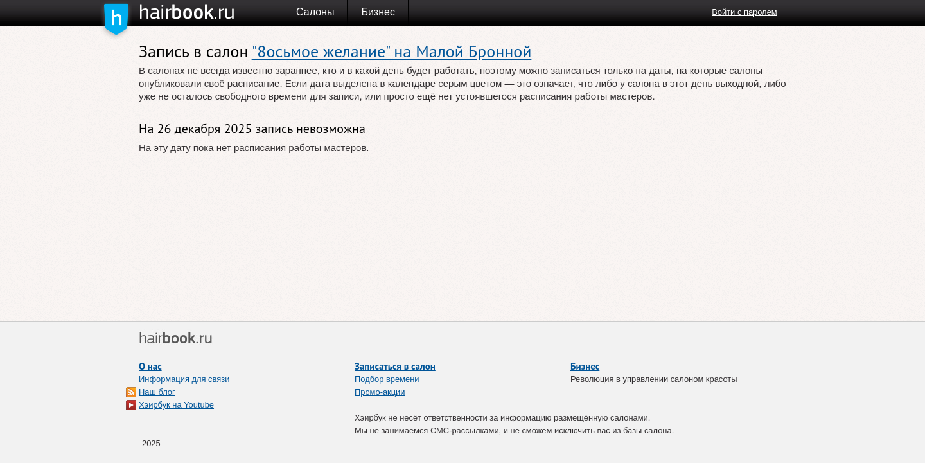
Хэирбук (211, 12)
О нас (150, 366)
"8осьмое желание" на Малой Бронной (392, 51)
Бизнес (378, 11)
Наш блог (157, 392)
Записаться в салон (395, 366)
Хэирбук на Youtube (176, 405)
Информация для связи (184, 379)
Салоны (315, 11)
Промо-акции (380, 392)
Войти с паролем (744, 12)
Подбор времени (387, 379)
